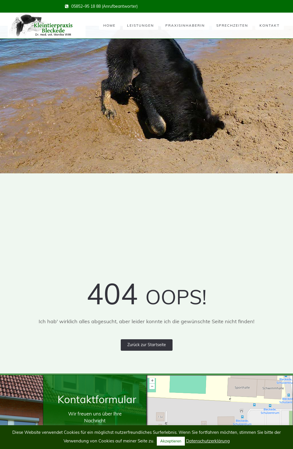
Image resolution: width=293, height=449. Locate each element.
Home (109, 25)
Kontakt (270, 25)
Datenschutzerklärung (208, 441)
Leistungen (140, 25)
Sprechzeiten (232, 25)
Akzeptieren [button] (170, 441)
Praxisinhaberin (185, 25)
